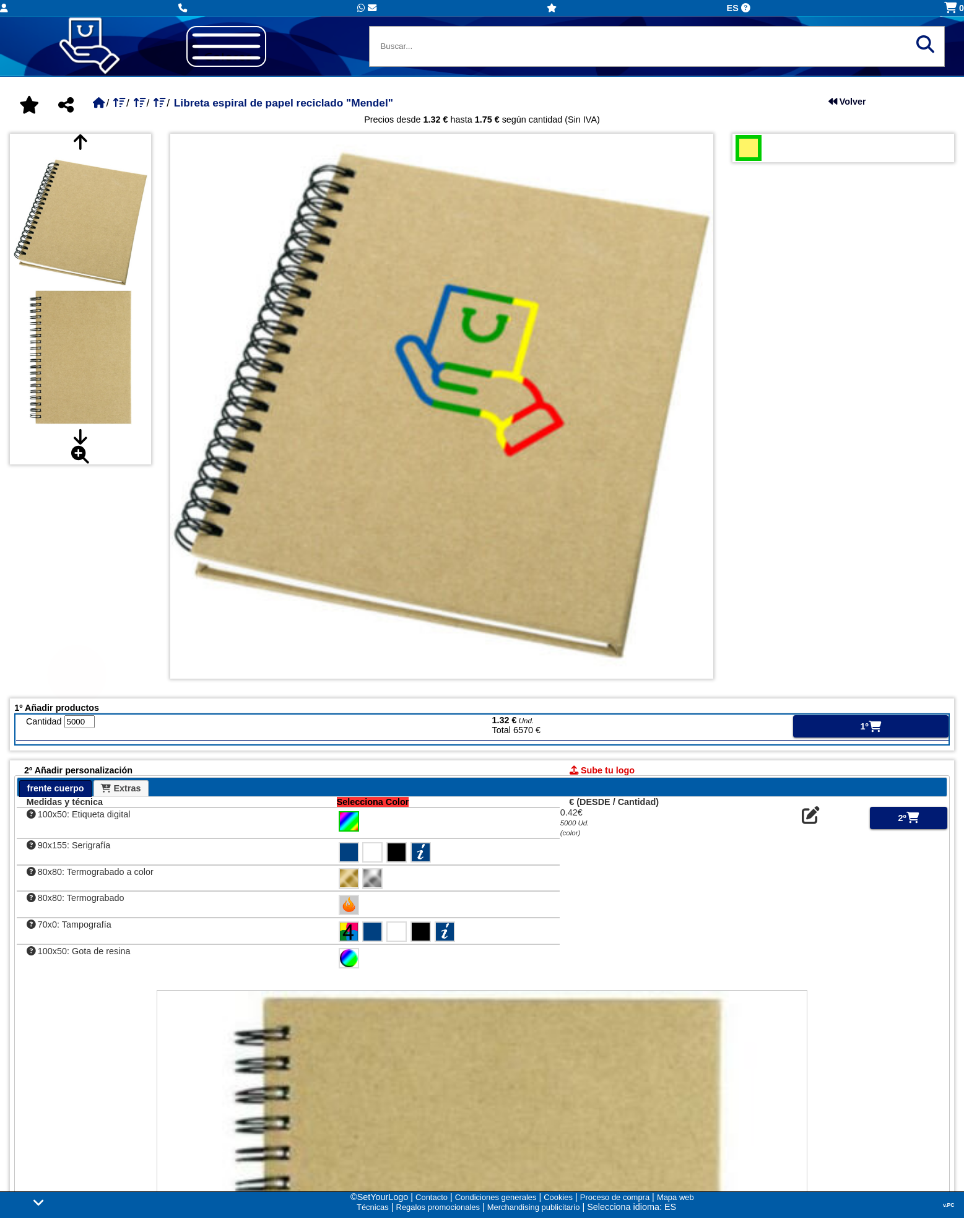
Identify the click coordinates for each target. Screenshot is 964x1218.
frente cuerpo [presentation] (55, 788)
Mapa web (675, 1197)
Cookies (558, 1197)
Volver (847, 102)
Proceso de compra (614, 1197)
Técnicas (373, 1207)
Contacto (431, 1197)
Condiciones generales (496, 1197)
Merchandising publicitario (533, 1207)
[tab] (55, 788)
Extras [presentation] (121, 788)
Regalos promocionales (438, 1207)
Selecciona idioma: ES (631, 1207)
